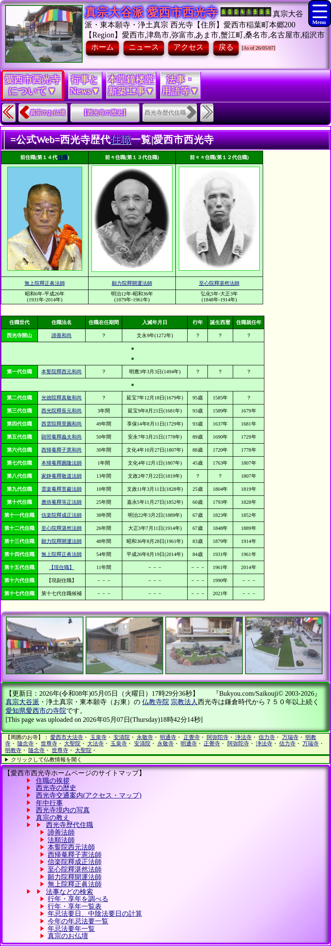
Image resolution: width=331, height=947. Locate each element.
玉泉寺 (98, 737)
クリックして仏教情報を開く (46, 759)
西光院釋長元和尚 (61, 411)
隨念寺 (25, 743)
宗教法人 (184, 701)
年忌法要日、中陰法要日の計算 (95, 913)
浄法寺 (243, 737)
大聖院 (72, 743)
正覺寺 (191, 737)
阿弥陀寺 (218, 737)
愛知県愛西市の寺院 (35, 710)
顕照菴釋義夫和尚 (61, 437)
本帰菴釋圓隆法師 (61, 463)
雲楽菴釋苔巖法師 (61, 489)
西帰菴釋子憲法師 (75, 854)
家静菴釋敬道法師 (61, 476)
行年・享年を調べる (78, 898)
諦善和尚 (61, 335)
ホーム (102, 47)
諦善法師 (61, 832)
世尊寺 (49, 743)
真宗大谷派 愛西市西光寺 (151, 12)
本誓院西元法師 (71, 847)
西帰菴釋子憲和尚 (61, 450)
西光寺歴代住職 (69, 824)
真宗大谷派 (22, 701)
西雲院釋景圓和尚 (61, 424)
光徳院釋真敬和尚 (61, 398)
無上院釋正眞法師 (44, 283)
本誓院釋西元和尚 (61, 372)
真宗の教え (53, 817)
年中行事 (49, 802)
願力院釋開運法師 (132, 283)
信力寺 (266, 737)
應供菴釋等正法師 (61, 502)
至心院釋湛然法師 (219, 283)
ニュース (144, 47)
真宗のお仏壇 (47, 112)
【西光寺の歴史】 (105, 112)
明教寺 (13, 750)
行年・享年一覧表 (75, 906)
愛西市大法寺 (66, 737)
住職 (120, 139)
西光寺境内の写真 (63, 810)
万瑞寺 (290, 737)
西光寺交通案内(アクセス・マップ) (89, 795)
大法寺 (95, 743)
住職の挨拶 (53, 780)
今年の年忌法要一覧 (78, 921)
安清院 (121, 737)
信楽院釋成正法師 (61, 515)
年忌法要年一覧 (71, 928)
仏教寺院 (155, 701)
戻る (226, 47)
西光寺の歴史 (56, 787)
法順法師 (61, 839)
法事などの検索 (69, 891)
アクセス (188, 47)
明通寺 (168, 737)
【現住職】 (61, 567)
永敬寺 (145, 737)
